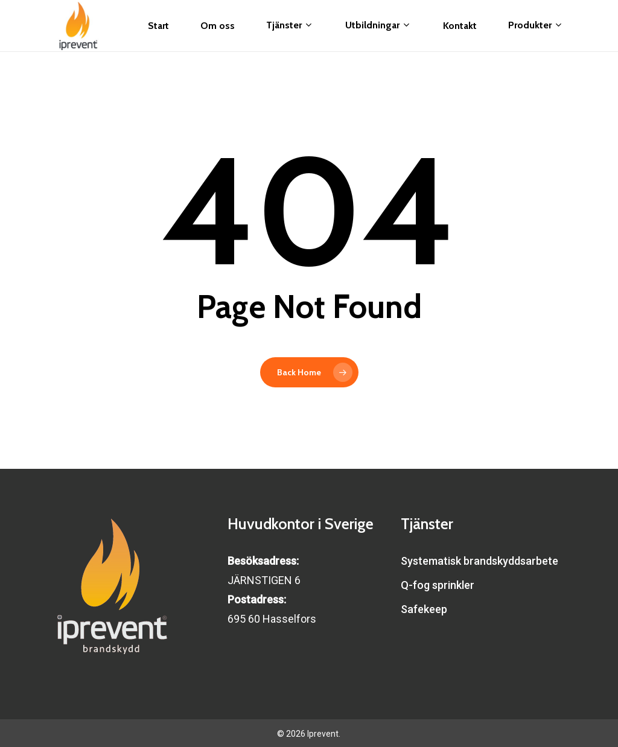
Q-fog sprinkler (437, 585)
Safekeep (424, 609)
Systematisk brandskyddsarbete (479, 561)
